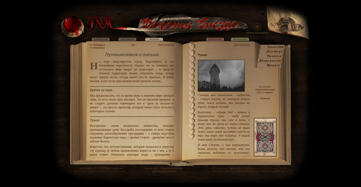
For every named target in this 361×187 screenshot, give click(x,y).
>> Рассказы (97, 47)
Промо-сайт (151, 168)
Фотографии (240, 39)
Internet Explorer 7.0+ (273, 171)
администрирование (164, 171)
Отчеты (154, 39)
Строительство (265, 89)
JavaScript (235, 168)
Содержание (101, 39)
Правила (265, 98)
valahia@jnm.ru (113, 168)
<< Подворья (97, 45)
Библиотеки (215, 39)
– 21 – (133, 45)
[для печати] (166, 45)
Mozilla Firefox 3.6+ (248, 171)
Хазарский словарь (172, 168)
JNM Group (85, 168)
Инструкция (127, 39)
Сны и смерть (265, 92)
